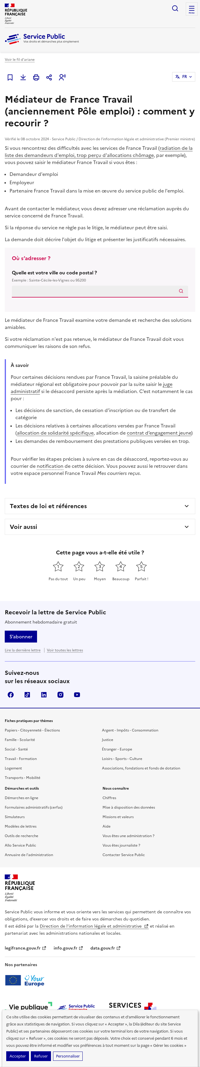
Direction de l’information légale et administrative (94, 926)
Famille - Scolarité (20, 739)
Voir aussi (23, 526)
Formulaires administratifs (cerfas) (34, 807)
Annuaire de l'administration (29, 855)
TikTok (27, 695)
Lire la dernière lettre (23, 650)
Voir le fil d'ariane (20, 59)
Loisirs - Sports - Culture (122, 758)
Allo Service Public (20, 845)
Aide (107, 826)
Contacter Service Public (124, 855)
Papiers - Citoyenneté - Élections (32, 730)
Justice (107, 739)
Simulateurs (15, 817)
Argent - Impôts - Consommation (130, 730)
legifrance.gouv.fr (26, 948)
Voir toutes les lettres (65, 650)
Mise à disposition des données (129, 807)
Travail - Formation (21, 758)
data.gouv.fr (105, 948)
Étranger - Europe (117, 749)
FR (184, 77)
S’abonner (20, 636)
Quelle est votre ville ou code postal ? (100, 276)
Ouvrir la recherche (175, 8)
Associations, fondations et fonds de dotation (141, 768)
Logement (13, 768)
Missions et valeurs (118, 817)
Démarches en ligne (21, 798)
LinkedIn (44, 695)
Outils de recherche (21, 836)
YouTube (77, 695)
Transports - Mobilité (22, 777)
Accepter (17, 1056)
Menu (192, 13)
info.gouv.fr (68, 948)
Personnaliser (68, 1056)
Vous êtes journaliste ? (121, 845)
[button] (62, 77)
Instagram (60, 695)
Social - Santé (16, 749)
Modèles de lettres (20, 826)
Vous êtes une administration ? (128, 836)
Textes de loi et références (48, 506)
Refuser (41, 1056)
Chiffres (109, 798)
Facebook (11, 695)
